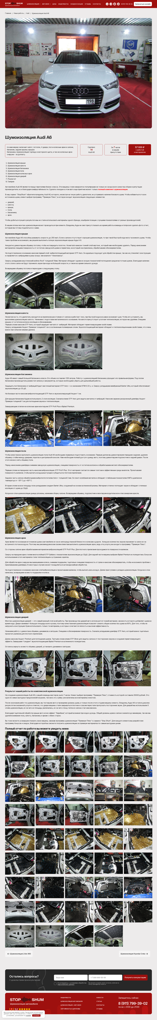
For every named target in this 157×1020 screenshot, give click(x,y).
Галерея (11, 181)
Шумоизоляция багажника (18, 168)
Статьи (99, 1001)
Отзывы (88, 4)
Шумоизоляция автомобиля (71, 1001)
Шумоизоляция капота (17, 165)
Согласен (36, 1015)
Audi (28, 13)
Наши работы (63, 4)
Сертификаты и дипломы (70, 1008)
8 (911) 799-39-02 (133, 1003)
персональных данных (65, 984)
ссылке (28, 1015)
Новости (99, 997)
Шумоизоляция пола (16, 171)
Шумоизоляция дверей (17, 176)
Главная (8, 13)
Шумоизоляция (33, 4)
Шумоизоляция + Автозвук (71, 1004)
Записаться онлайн (143, 4)
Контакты (97, 4)
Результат (12, 178)
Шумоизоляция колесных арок (20, 173)
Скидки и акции (76, 4)
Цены (54, 4)
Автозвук (45, 4)
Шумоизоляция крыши (17, 163)
